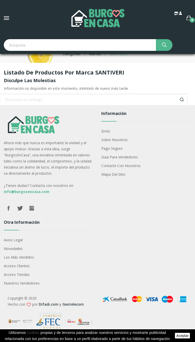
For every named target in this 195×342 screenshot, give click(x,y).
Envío (105, 131)
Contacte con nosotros (121, 165)
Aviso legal (13, 239)
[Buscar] (93, 99)
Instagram (31, 208)
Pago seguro (112, 148)
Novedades (13, 248)
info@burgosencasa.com (27, 191)
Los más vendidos (19, 257)
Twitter (20, 208)
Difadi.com (48, 304)
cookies (33, 333)
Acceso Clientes (17, 265)
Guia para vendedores (119, 157)
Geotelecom (73, 304)
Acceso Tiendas (17, 274)
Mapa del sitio (113, 174)
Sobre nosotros (114, 139)
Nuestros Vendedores (22, 283)
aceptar (182, 336)
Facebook (8, 208)
